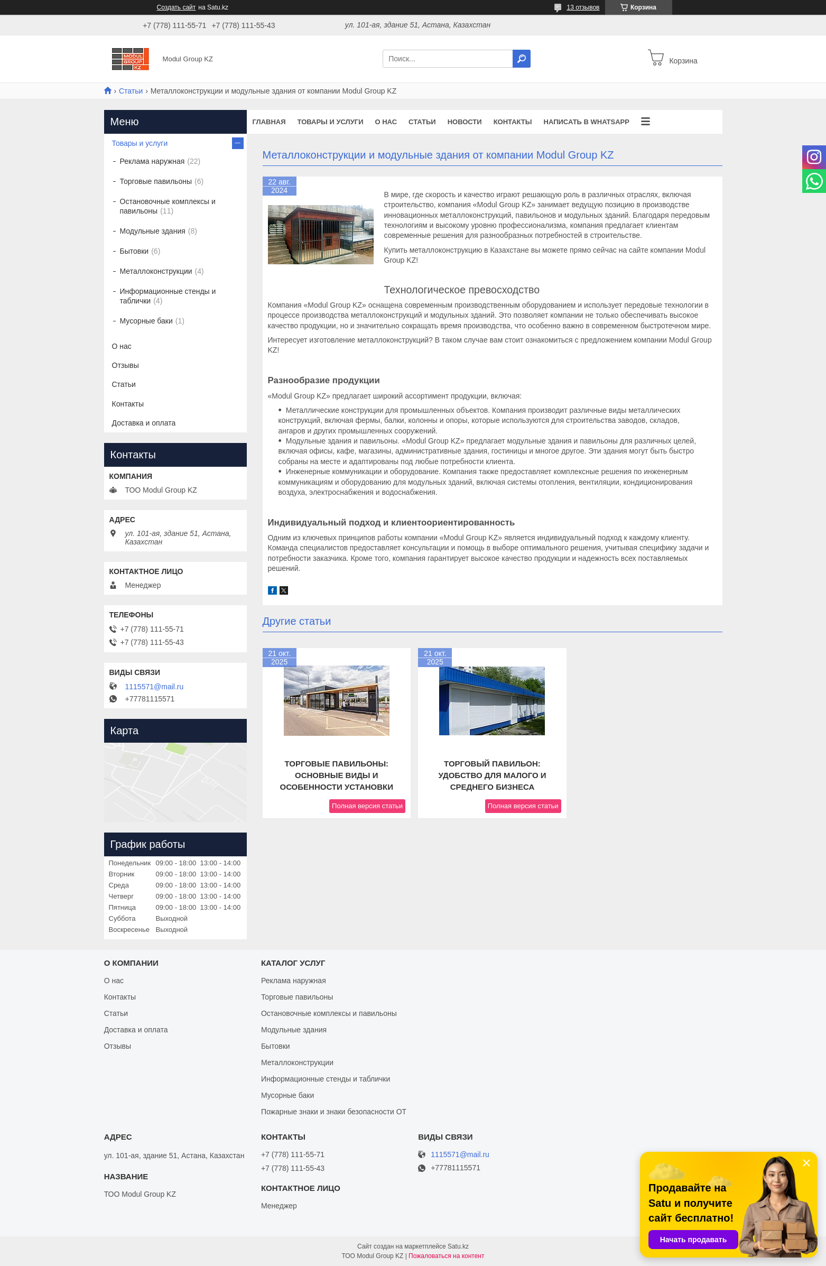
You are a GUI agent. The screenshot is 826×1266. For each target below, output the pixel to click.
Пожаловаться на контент (446, 1256)
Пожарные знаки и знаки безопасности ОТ (333, 1111)
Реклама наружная (152, 161)
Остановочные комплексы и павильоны (168, 206)
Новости (465, 122)
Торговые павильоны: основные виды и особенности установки (336, 775)
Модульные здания (152, 231)
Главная (269, 122)
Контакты (513, 122)
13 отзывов (583, 7)
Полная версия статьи (367, 806)
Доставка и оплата (144, 423)
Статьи (131, 91)
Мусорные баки (146, 321)
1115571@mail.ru (154, 686)
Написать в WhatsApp (586, 122)
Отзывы (125, 365)
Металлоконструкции (156, 271)
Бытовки (134, 251)
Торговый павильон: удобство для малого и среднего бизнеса (492, 775)
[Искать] (522, 59)
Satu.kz (458, 1246)
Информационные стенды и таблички (168, 296)
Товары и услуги (331, 122)
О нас (386, 122)
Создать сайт (176, 7)
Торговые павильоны (156, 181)
